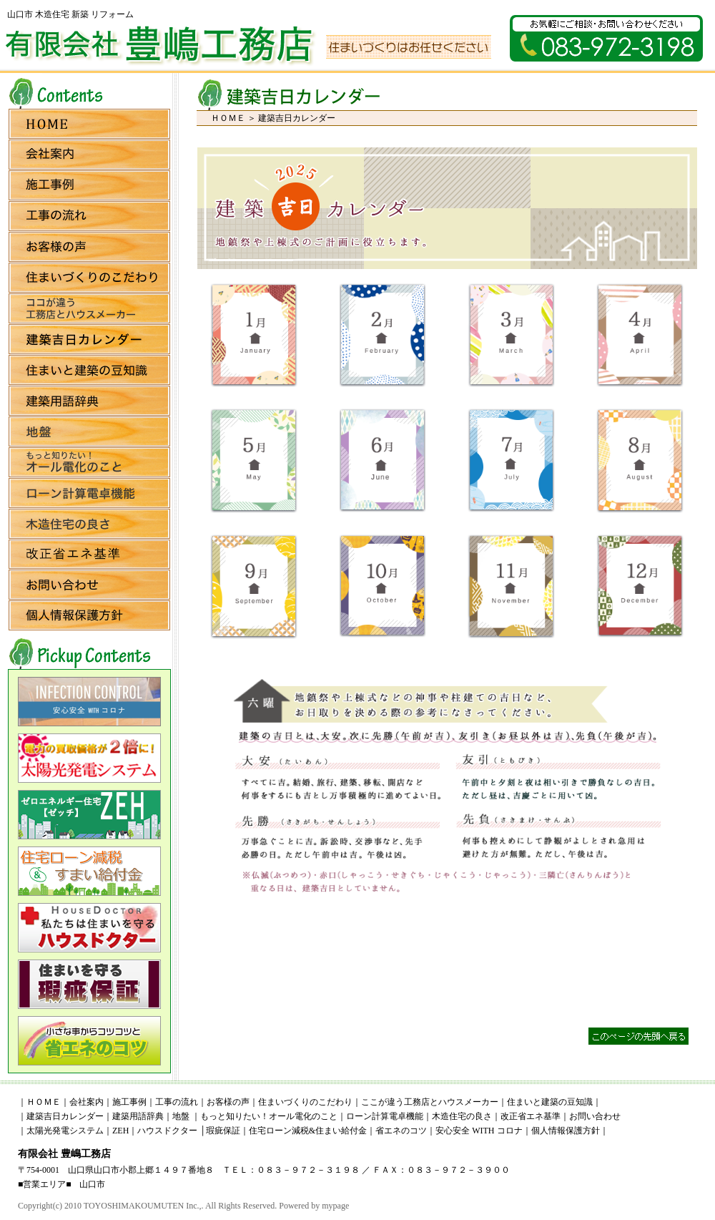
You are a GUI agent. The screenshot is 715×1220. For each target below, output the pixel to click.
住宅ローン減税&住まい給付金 (308, 1131)
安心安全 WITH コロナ (478, 1131)
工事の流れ (176, 1102)
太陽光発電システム (65, 1131)
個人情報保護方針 (565, 1131)
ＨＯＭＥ (228, 118)
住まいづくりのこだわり (305, 1102)
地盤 (180, 1116)
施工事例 (129, 1102)
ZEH (120, 1131)
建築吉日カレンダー (65, 1116)
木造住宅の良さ (462, 1116)
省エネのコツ (401, 1131)
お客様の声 (228, 1102)
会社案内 (86, 1102)
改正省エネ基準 (530, 1116)
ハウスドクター (167, 1131)
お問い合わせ (595, 1116)
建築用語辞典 (138, 1116)
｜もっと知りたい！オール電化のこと (264, 1116)
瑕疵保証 (223, 1131)
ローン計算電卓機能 (384, 1116)
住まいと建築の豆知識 (550, 1102)
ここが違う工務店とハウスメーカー (429, 1102)
